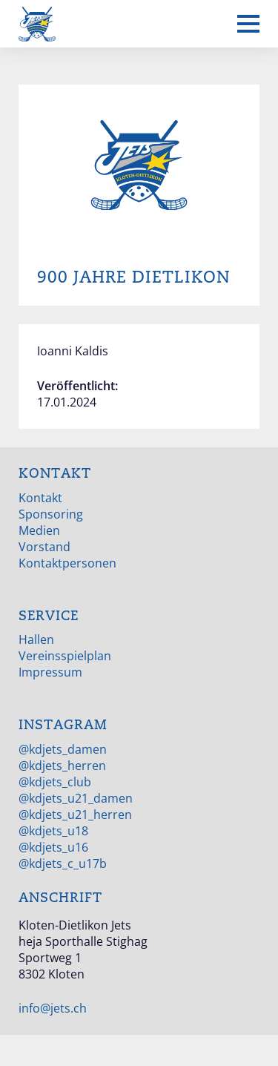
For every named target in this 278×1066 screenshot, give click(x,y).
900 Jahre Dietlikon (134, 277)
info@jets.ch (53, 1008)
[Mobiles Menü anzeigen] (248, 24)
